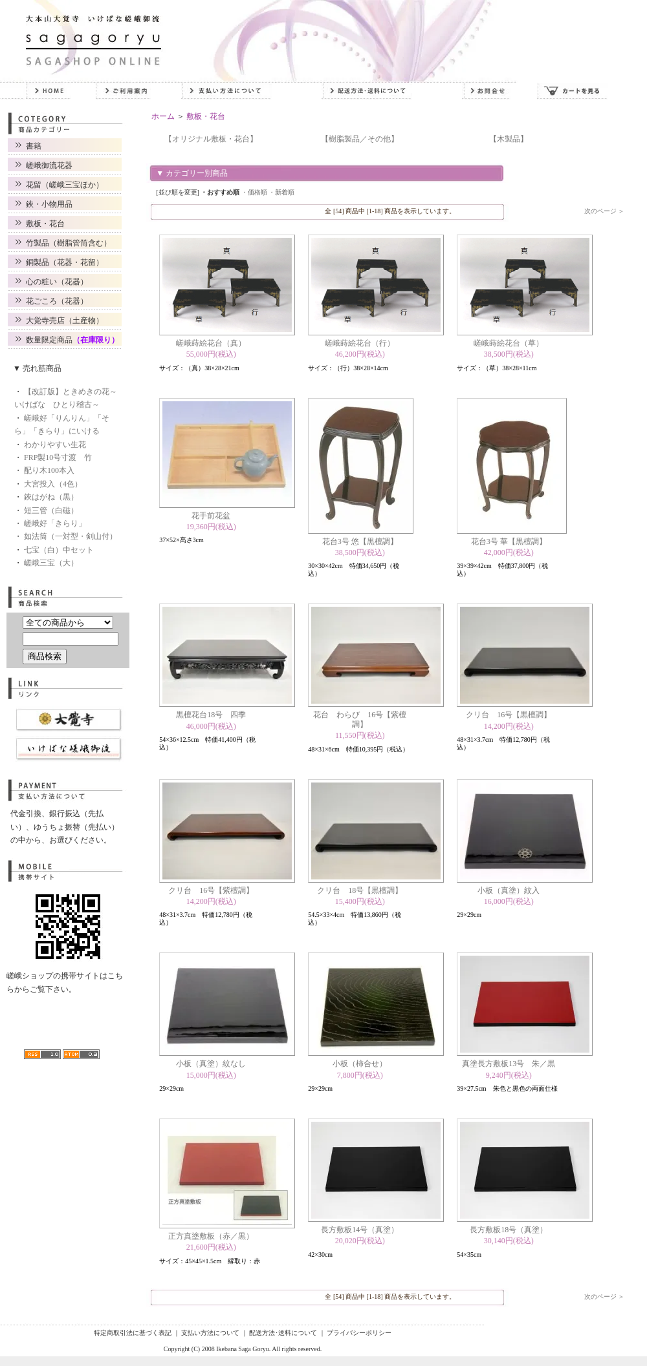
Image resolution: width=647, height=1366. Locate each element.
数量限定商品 (72, 339)
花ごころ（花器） (57, 301)
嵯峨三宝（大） (51, 562)
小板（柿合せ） (360, 1063)
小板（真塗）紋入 (508, 890)
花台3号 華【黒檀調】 (509, 541)
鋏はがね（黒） (51, 496)
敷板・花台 (45, 223)
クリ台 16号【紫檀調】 (211, 890)
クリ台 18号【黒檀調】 (359, 890)
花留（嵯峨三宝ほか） (65, 184)
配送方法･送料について (283, 1332)
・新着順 (281, 192)
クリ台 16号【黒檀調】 (508, 714)
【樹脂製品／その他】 (360, 138)
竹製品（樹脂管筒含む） (68, 242)
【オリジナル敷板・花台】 (211, 138)
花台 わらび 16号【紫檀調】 (359, 719)
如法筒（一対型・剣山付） (70, 536)
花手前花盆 (211, 515)
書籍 (33, 146)
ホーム (163, 116)
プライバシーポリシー (359, 1332)
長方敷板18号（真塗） (508, 1229)
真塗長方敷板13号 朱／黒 (508, 1063)
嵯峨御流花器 (49, 165)
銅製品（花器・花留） (65, 262)
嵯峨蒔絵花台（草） (508, 343)
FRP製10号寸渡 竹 (58, 457)
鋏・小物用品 (49, 204)
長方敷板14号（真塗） (360, 1229)
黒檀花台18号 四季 (211, 714)
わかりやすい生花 (55, 444)
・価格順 (254, 192)
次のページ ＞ (604, 211)
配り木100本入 (49, 470)
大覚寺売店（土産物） (65, 320)
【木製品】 (508, 138)
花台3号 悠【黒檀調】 (360, 541)
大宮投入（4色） (53, 484)
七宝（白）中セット (59, 549)
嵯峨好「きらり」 (55, 523)
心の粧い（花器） (57, 281)
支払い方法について (210, 1332)
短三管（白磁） (51, 510)
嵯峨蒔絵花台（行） (360, 343)
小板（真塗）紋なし (211, 1063)
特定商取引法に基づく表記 (132, 1332)
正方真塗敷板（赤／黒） (211, 1236)
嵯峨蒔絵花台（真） (211, 343)
